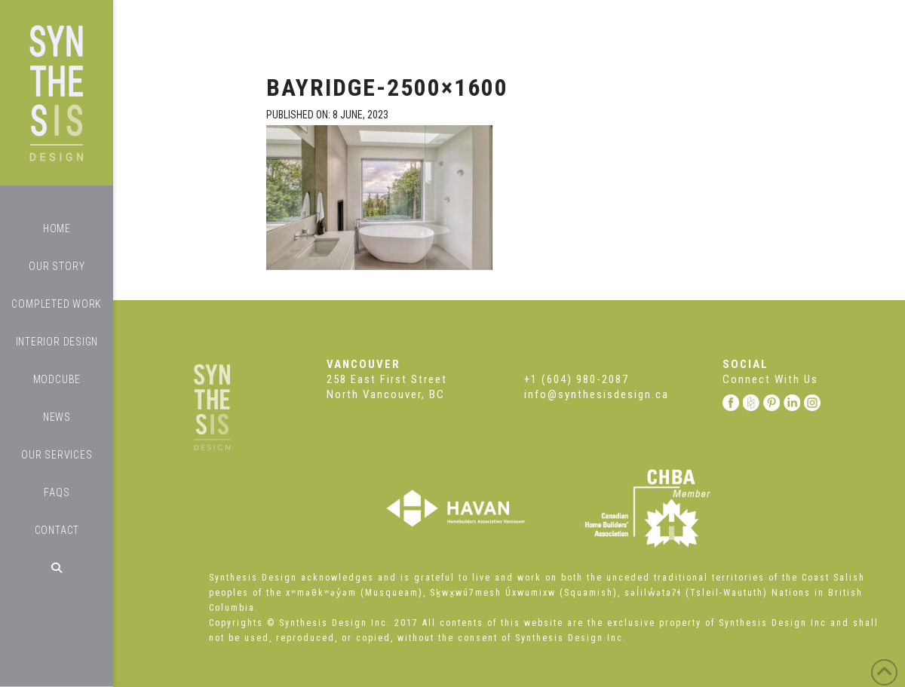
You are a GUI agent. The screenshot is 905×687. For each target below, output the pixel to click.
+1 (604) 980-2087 (576, 379)
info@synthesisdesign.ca (596, 394)
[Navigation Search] (56, 568)
